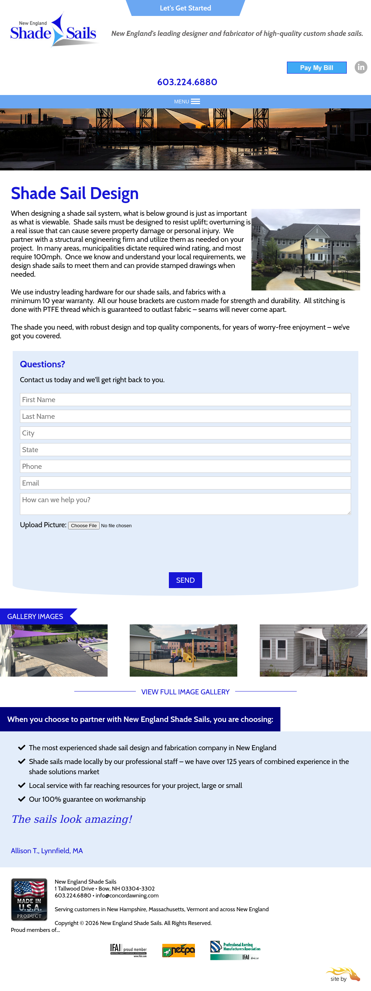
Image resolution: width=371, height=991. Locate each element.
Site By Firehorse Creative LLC (343, 974)
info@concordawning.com (127, 895)
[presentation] (75, 552)
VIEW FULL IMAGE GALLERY (185, 691)
